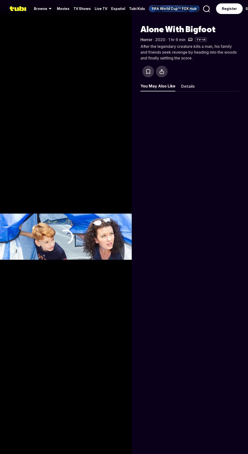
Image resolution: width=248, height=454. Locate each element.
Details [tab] (188, 86)
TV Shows (82, 9)
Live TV (101, 9)
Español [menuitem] (118, 9)
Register (229, 9)
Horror (146, 39)
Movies (63, 9)
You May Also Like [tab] (157, 86)
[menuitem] (43, 9)
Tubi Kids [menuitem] (137, 9)
